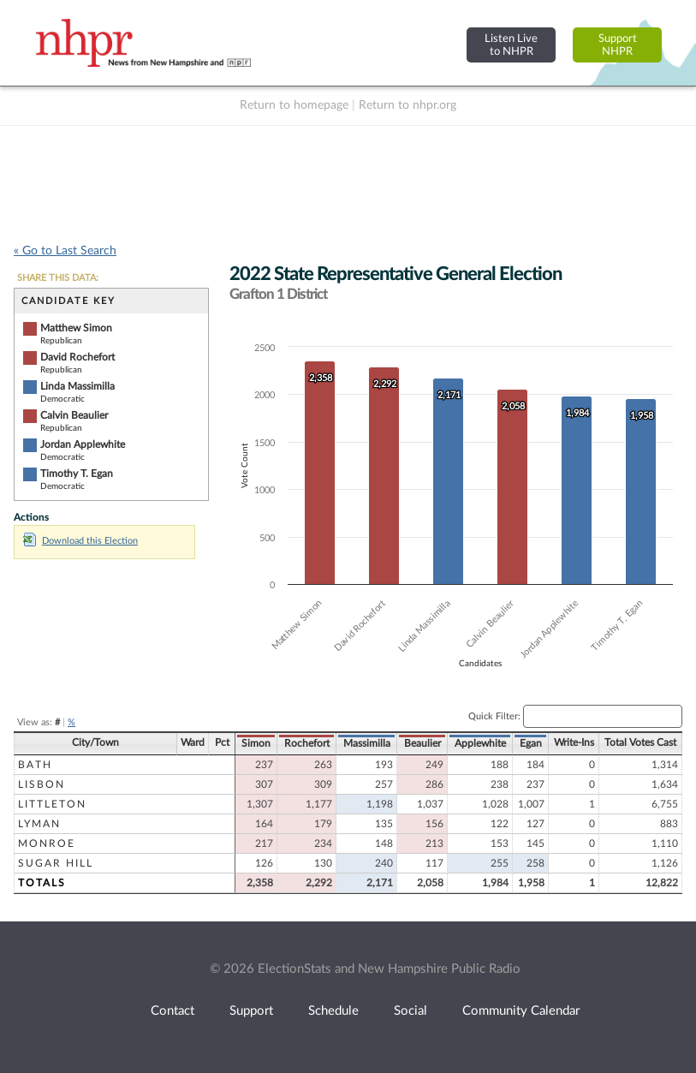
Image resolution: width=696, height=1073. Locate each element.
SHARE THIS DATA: (57, 278)
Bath (35, 765)
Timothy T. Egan (76, 473)
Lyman (39, 824)
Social (410, 1010)
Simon (256, 743)
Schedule (333, 1010)
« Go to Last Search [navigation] (65, 251)
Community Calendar (521, 1010)
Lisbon (41, 784)
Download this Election (80, 540)
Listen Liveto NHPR (511, 45)
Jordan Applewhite (82, 444)
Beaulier (422, 743)
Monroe (46, 843)
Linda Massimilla (77, 386)
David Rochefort (77, 357)
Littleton (52, 804)
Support (251, 1010)
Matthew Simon (76, 328)
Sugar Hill (55, 863)
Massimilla (366, 743)
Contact (172, 1010)
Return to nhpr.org (407, 105)
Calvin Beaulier (74, 415)
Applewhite (480, 743)
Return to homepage (294, 105)
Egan (531, 743)
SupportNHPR (617, 45)
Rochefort (307, 743)
